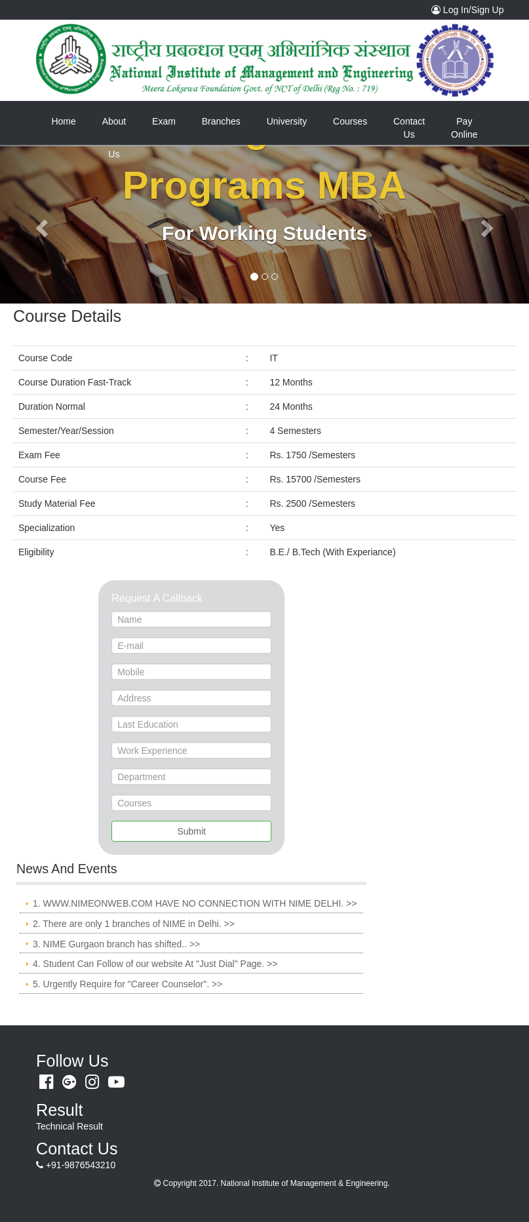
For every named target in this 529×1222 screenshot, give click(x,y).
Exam (164, 121)
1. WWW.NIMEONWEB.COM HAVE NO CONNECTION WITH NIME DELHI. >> (195, 903)
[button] (39, 224)
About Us (114, 127)
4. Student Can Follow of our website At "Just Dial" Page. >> (155, 963)
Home (69, 121)
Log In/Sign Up (471, 9)
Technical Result (69, 1126)
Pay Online (464, 128)
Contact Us (409, 128)
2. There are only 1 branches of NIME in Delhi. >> (134, 923)
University (287, 121)
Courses (350, 121)
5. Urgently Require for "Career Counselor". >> (127, 984)
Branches (221, 121)
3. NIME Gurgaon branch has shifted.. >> (116, 944)
